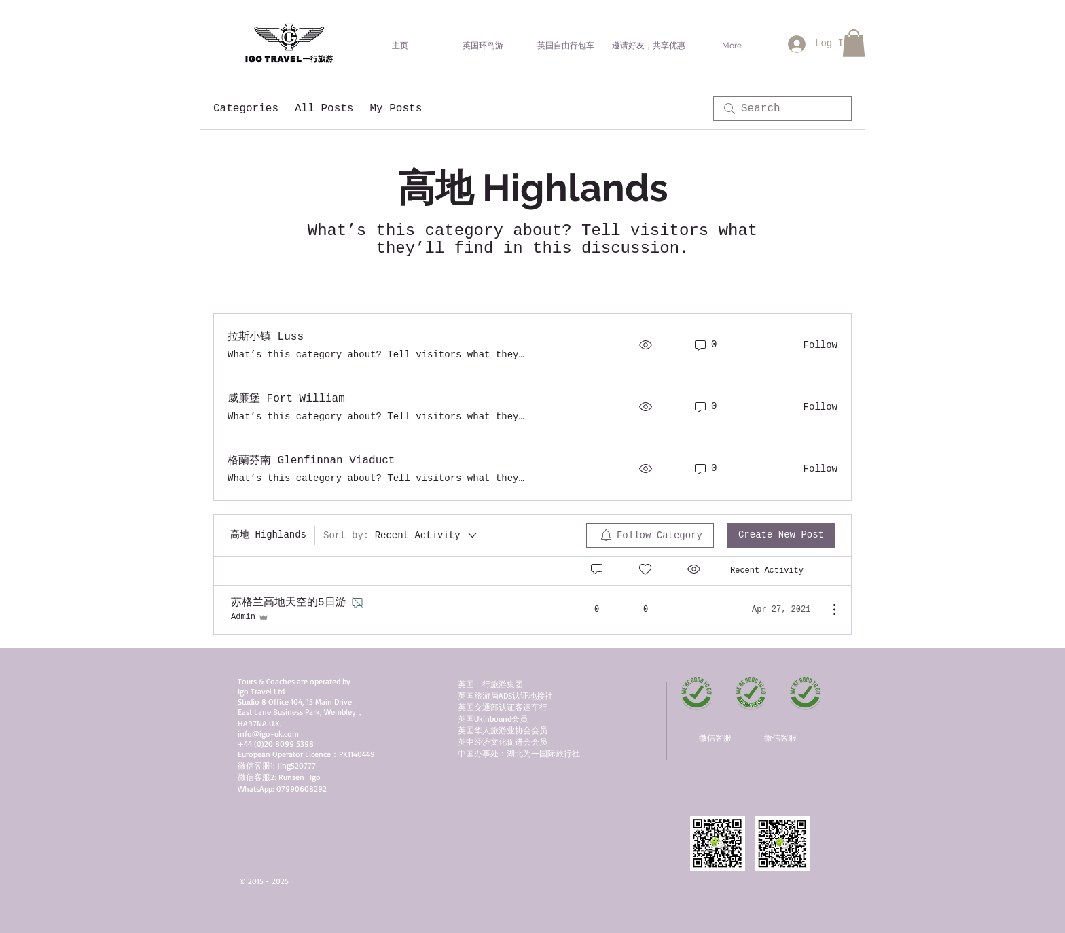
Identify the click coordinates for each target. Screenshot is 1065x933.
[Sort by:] (401, 535)
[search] (782, 108)
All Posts (324, 109)
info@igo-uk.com (268, 733)
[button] (853, 43)
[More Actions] (827, 609)
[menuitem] (650, 535)
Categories (245, 109)
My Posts (395, 109)
